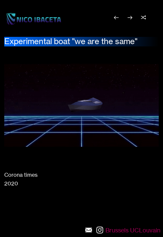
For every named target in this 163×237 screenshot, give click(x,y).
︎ (130, 17)
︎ (116, 17)
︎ (143, 17)
